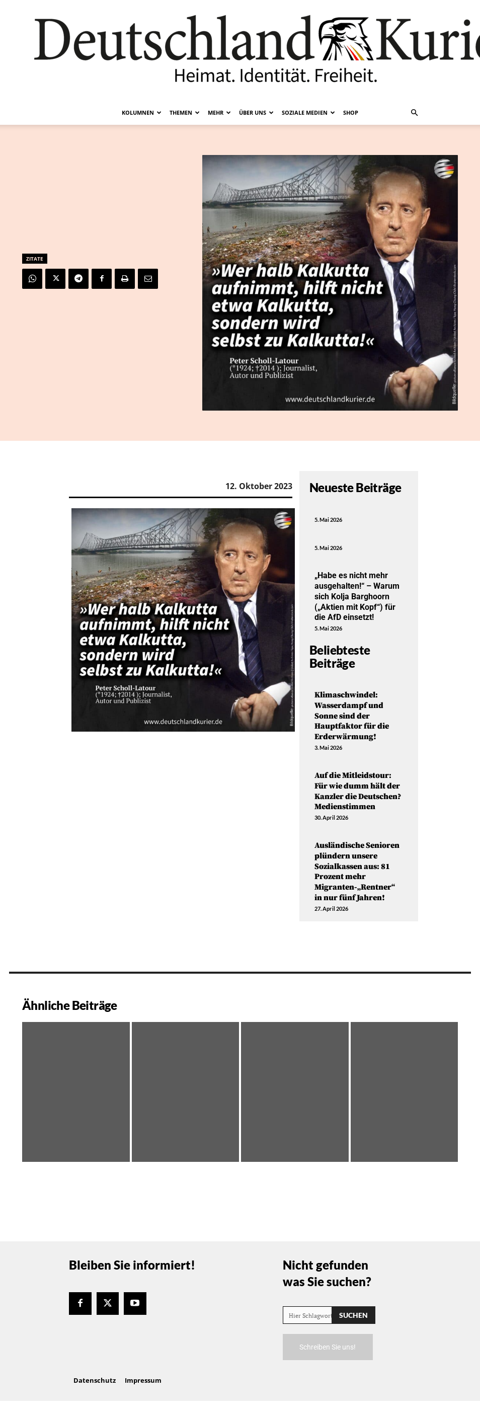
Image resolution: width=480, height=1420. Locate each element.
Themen (185, 112)
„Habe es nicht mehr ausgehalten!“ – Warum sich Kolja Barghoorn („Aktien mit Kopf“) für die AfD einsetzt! (356, 596)
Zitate (34, 259)
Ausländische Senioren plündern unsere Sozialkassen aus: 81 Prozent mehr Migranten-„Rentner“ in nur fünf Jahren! (356, 871)
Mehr (219, 112)
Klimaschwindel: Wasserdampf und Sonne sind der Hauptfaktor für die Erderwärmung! (351, 716)
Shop (350, 112)
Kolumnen (142, 112)
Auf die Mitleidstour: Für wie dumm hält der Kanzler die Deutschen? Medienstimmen (357, 791)
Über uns (256, 112)
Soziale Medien (308, 112)
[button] (414, 112)
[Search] (353, 1315)
